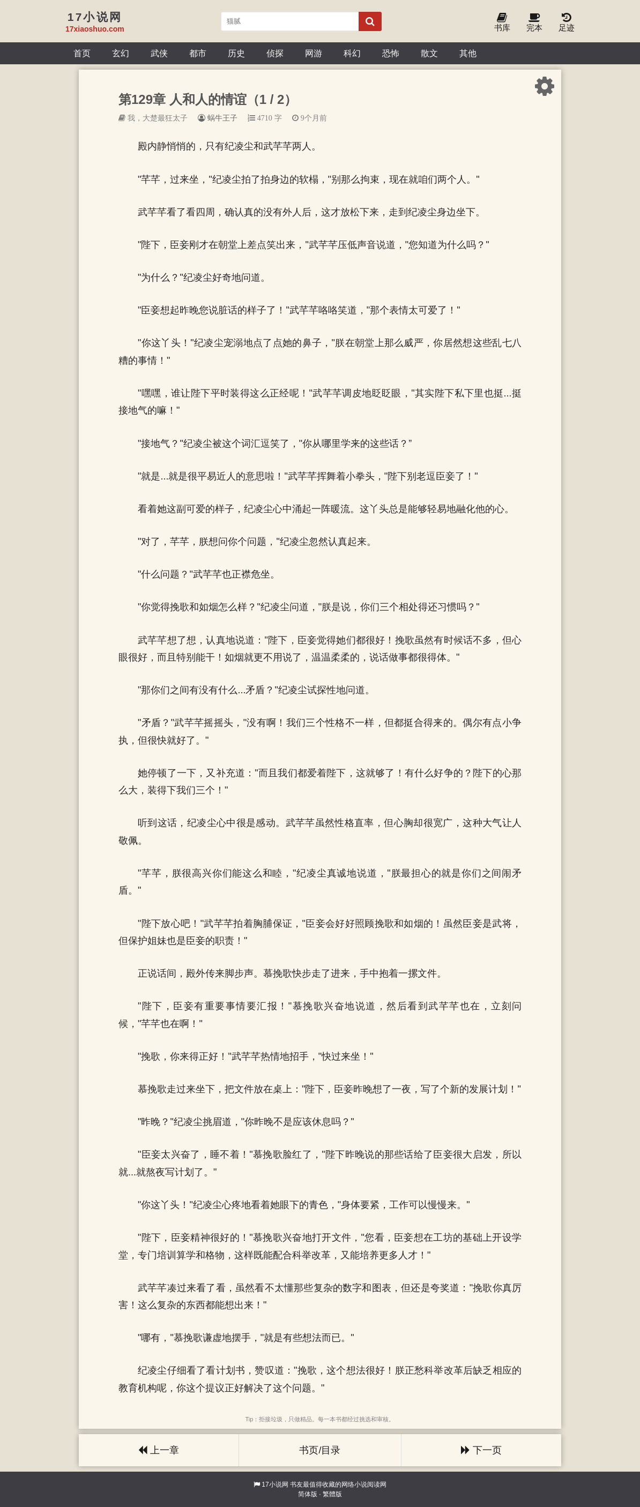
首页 (82, 53)
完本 (534, 22)
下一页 (481, 1450)
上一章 (158, 1450)
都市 (197, 53)
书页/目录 (319, 1450)
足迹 (567, 22)
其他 (468, 53)
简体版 (307, 1494)
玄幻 (120, 53)
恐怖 (390, 53)
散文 (429, 53)
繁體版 (332, 1494)
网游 (313, 53)
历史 (236, 53)
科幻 (352, 53)
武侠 (159, 53)
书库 (502, 22)
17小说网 (275, 1484)
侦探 (275, 53)
